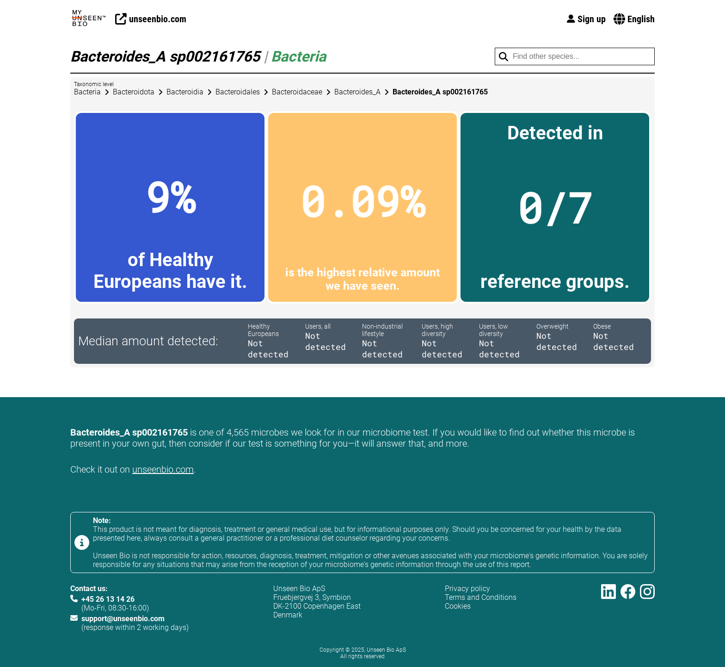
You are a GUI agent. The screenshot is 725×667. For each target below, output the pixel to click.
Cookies (458, 606)
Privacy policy (467, 588)
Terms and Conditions (480, 597)
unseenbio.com (163, 469)
